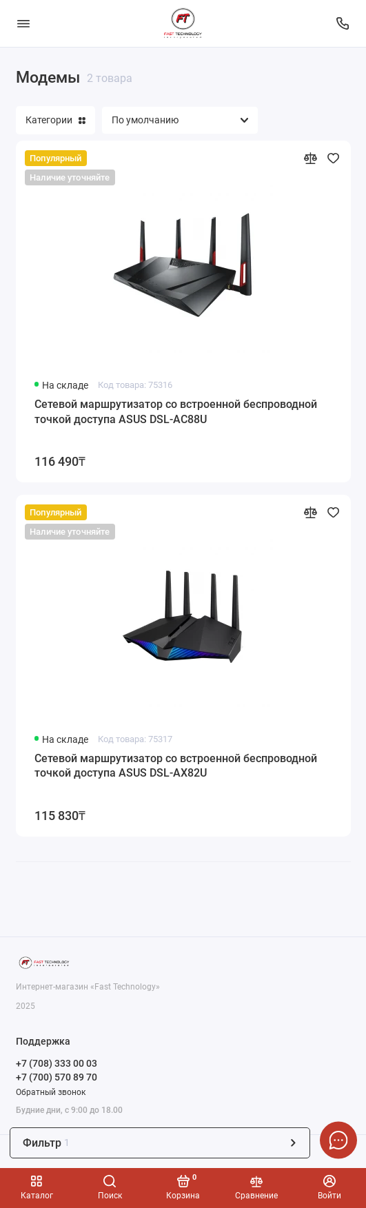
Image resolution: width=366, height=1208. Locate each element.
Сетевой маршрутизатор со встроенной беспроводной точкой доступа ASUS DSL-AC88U (175, 412)
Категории (55, 119)
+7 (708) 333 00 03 (56, 1063)
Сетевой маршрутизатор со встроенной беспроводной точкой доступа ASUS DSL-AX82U (175, 766)
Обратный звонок (50, 1092)
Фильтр (160, 1142)
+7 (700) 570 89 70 (56, 1077)
